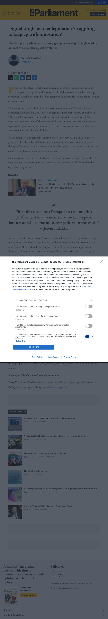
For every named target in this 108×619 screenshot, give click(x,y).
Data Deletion (38, 357)
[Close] (102, 262)
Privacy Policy (70, 357)
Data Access (53, 357)
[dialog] (54, 309)
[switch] (89, 306)
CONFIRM (33, 347)
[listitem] (54, 300)
